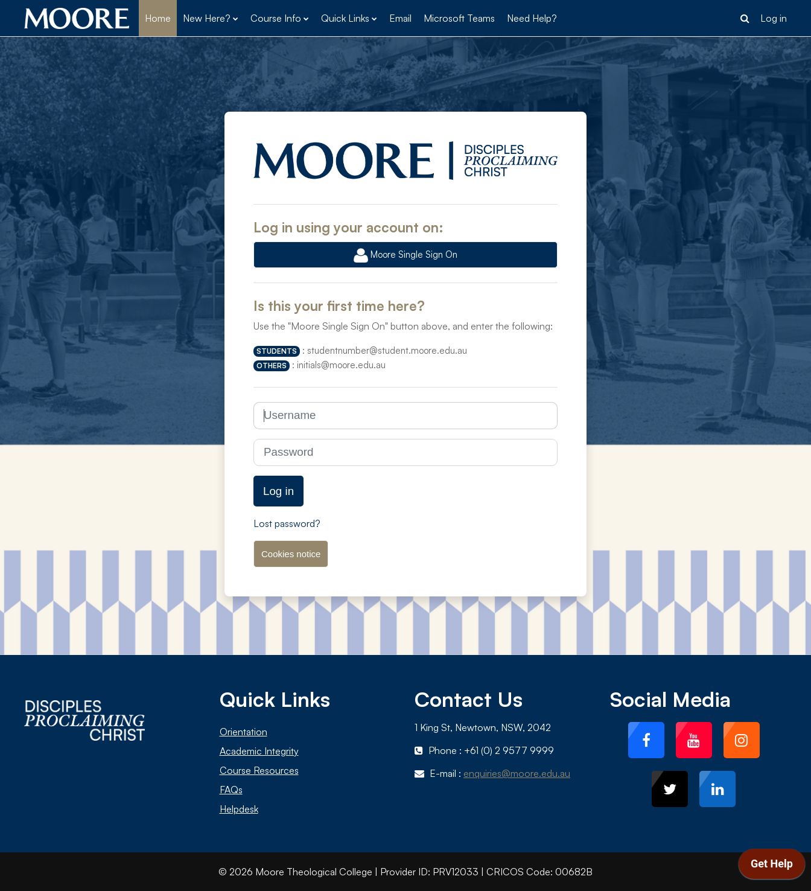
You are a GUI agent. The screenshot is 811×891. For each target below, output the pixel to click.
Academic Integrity (259, 751)
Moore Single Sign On (405, 255)
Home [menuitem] (158, 18)
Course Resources (259, 770)
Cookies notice (290, 554)
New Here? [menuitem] (207, 18)
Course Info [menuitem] (275, 18)
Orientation (243, 732)
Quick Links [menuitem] (345, 18)
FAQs (231, 790)
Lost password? (286, 523)
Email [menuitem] (400, 18)
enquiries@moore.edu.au (516, 773)
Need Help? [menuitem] (532, 18)
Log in (773, 18)
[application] (772, 867)
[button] (744, 18)
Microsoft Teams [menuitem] (459, 18)
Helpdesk (239, 809)
